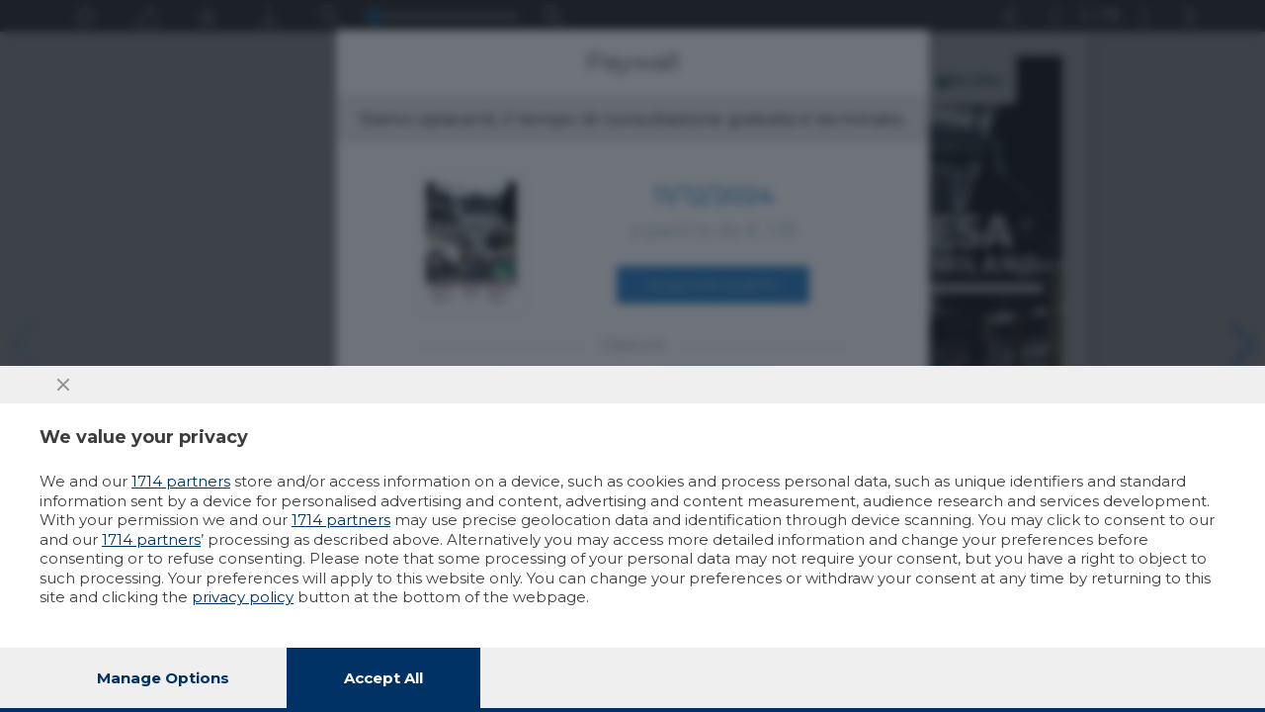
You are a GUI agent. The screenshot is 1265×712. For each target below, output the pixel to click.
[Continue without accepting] (63, 384)
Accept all (383, 677)
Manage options (163, 677)
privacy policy (243, 596)
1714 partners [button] (180, 481)
